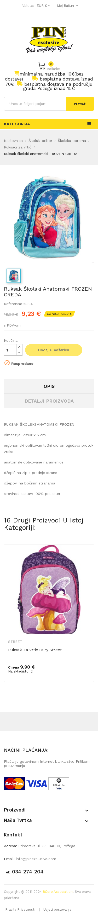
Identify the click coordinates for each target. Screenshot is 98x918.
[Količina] (10, 350)
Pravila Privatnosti (20, 909)
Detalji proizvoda (49, 401)
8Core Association (58, 892)
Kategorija (17, 123)
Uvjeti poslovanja (57, 909)
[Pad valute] (42, 5)
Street (15, 642)
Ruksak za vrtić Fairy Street (35, 650)
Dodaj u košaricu (53, 350)
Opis (49, 386)
